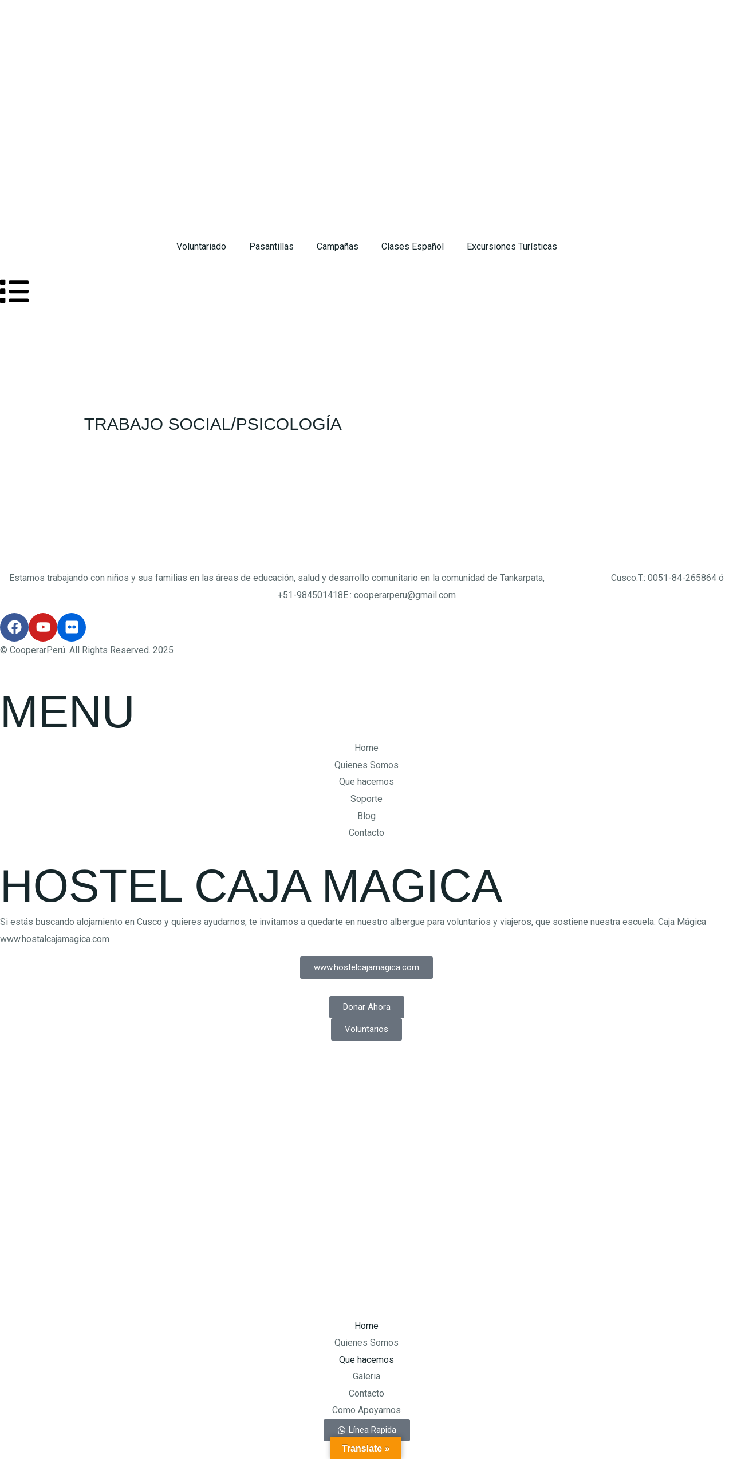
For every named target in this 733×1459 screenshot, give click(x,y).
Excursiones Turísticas (512, 246)
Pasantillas (271, 246)
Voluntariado (201, 246)
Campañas (337, 246)
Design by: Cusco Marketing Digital (70, 1066)
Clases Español (412, 246)
